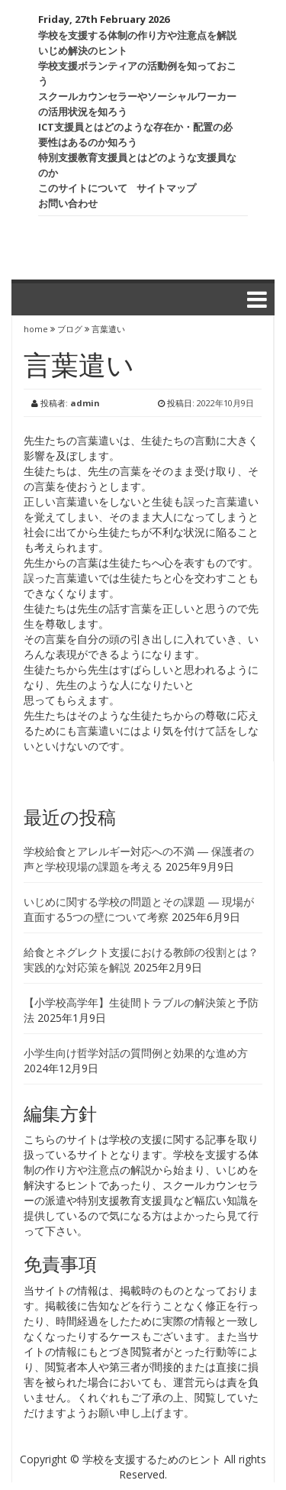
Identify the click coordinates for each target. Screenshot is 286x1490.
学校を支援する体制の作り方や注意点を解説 (137, 35)
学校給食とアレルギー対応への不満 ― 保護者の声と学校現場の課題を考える (139, 859)
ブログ (69, 329)
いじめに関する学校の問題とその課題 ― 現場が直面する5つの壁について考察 (139, 909)
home (37, 329)
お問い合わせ (68, 203)
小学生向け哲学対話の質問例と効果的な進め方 (136, 1053)
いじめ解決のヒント (82, 50)
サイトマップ (166, 188)
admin (85, 403)
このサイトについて (82, 188)
